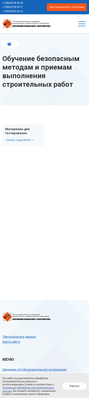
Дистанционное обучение (66, 7)
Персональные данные (19, 336)
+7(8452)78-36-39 (12, 3)
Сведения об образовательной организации (34, 369)
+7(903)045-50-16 (12, 11)
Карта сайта (11, 341)
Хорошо (75, 386)
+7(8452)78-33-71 (12, 7)
